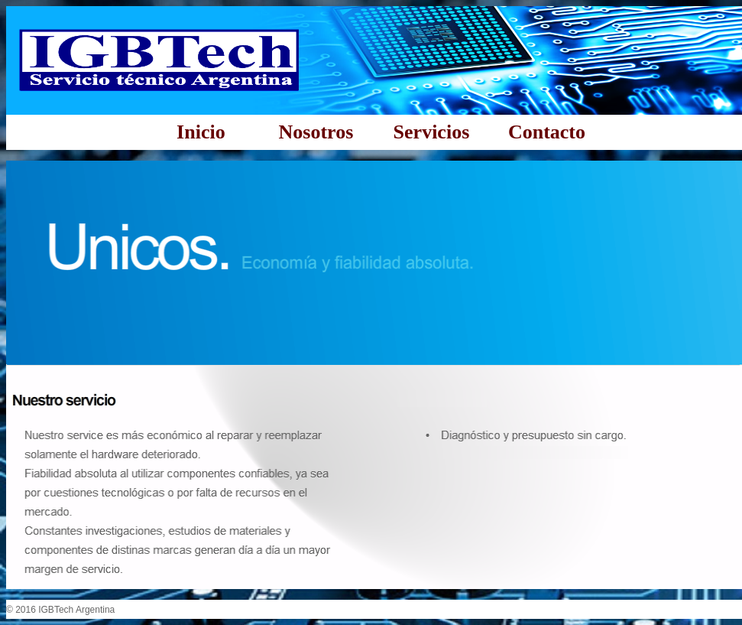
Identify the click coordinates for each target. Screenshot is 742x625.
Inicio (201, 132)
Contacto (546, 132)
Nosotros (316, 132)
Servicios (432, 132)
